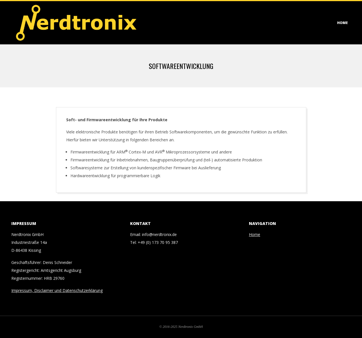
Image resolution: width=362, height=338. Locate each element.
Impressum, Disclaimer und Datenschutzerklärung (57, 290)
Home (342, 22)
